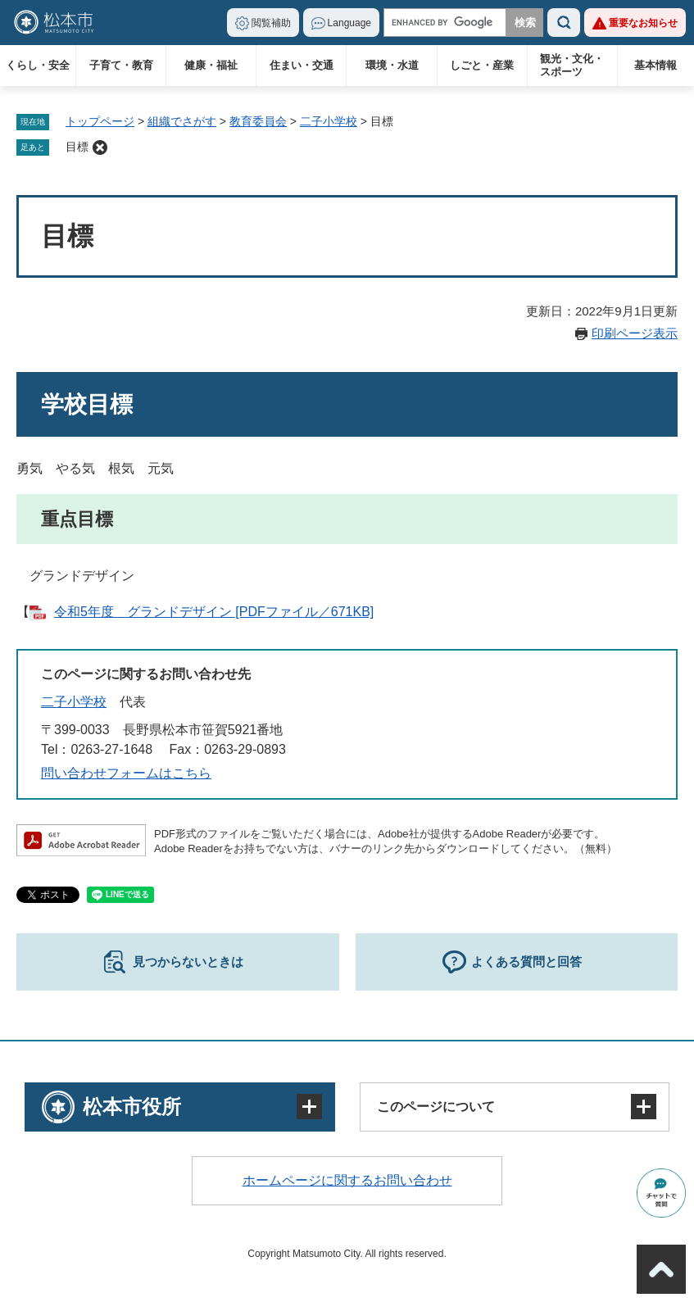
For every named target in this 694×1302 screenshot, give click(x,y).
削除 (100, 147)
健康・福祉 (211, 65)
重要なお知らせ (643, 23)
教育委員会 (258, 121)
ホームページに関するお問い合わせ (347, 1180)
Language (349, 23)
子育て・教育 (121, 65)
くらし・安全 (38, 65)
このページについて (436, 1107)
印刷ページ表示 (635, 333)
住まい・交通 (301, 65)
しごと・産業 (482, 65)
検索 (563, 22)
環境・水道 (392, 65)
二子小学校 (328, 121)
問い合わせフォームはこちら (126, 773)
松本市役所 (132, 1107)
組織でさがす (181, 121)
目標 (77, 146)
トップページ (100, 121)
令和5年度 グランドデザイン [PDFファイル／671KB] (214, 612)
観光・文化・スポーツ (572, 65)
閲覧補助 (271, 23)
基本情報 (655, 65)
